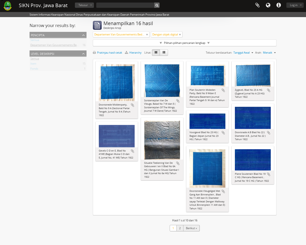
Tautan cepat (278, 5)
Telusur (83, 5)
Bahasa (268, 5)
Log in (294, 5)
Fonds (34, 69)
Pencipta (38, 35)
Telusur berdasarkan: (219, 52)
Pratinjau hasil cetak (107, 52)
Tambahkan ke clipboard (132, 105)
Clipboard (257, 5)
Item (33, 64)
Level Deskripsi (42, 53)
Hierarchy (133, 52)
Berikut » (191, 228)
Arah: (258, 52)
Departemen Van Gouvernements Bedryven (57, 46)
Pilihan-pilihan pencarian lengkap (184, 43)
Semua (34, 41)
